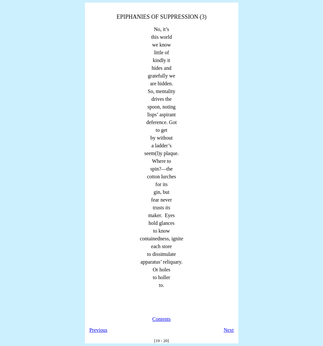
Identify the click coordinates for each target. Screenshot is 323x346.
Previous (98, 330)
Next (229, 330)
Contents (161, 319)
